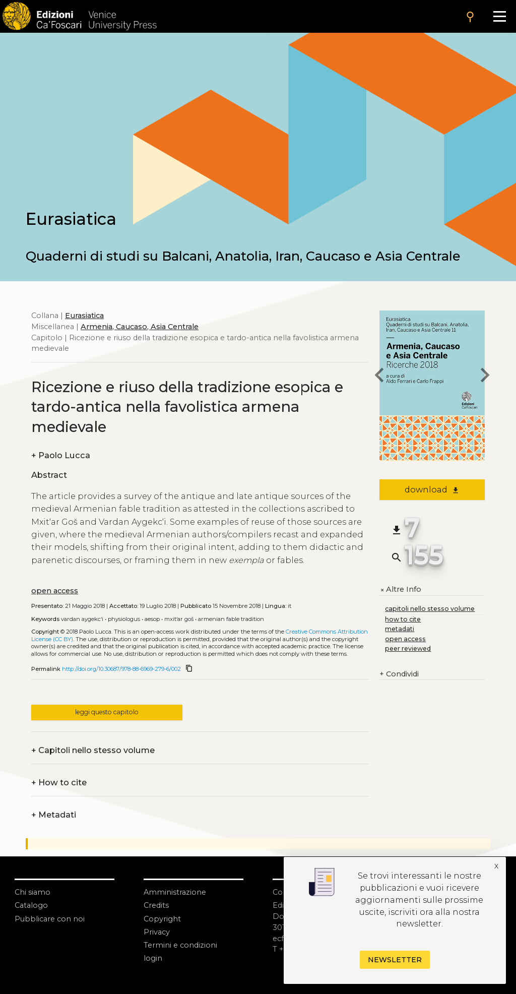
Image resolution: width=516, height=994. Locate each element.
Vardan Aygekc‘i (82, 619)
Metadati (53, 815)
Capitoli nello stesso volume (93, 750)
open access (54, 590)
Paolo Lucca (60, 455)
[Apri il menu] (499, 16)
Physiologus (124, 619)
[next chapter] (484, 376)
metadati (399, 629)
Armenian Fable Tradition (231, 619)
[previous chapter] (379, 376)
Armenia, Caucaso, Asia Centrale (140, 326)
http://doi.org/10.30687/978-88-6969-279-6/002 (121, 668)
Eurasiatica (84, 315)
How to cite (59, 782)
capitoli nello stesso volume (430, 608)
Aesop (152, 619)
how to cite (403, 619)
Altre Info (400, 589)
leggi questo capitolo (107, 712)
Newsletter (395, 959)
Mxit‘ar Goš (179, 619)
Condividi (399, 674)
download (432, 489)
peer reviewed (408, 648)
